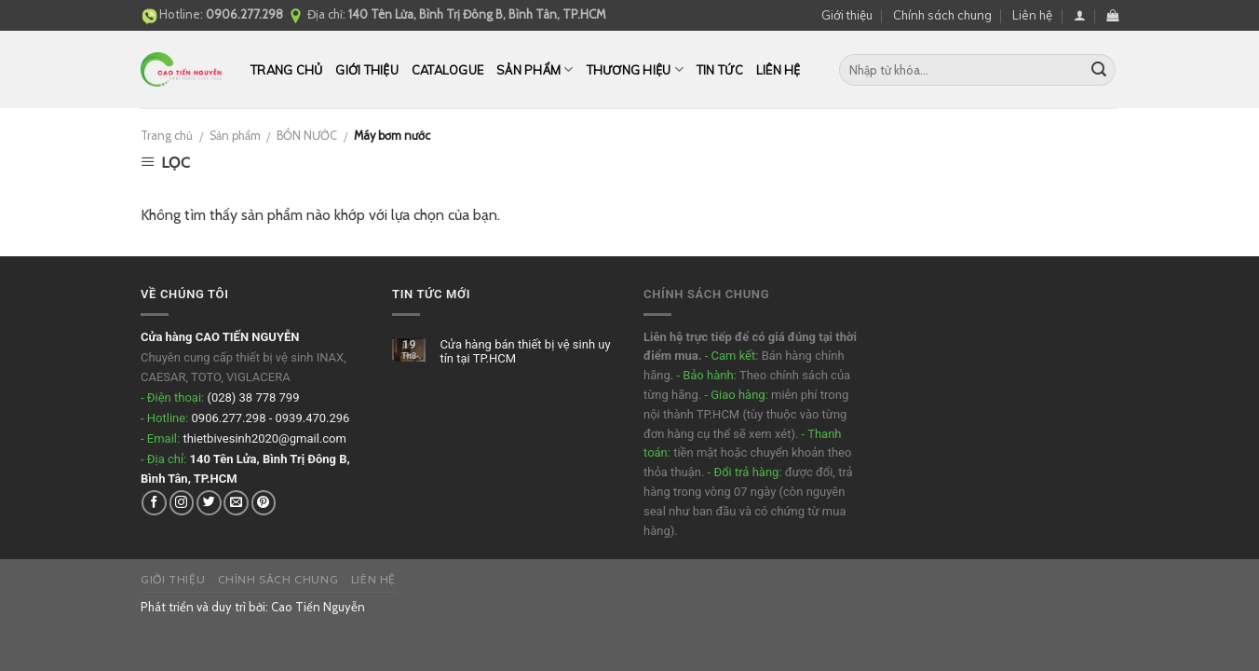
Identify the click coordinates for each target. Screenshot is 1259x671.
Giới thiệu (847, 14)
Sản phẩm (535, 69)
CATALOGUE (447, 69)
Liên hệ (1032, 14)
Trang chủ (286, 69)
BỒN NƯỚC (307, 136)
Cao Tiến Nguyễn (318, 606)
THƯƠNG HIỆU (635, 69)
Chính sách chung (942, 14)
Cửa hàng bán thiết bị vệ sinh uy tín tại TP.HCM (525, 351)
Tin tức (720, 69)
